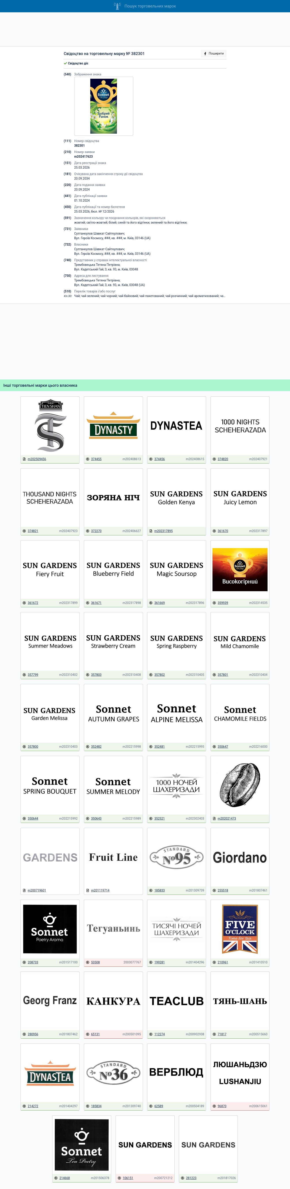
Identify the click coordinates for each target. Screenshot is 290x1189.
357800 (30, 747)
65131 (93, 1034)
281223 (188, 1178)
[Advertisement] (145, 29)
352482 (94, 747)
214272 (30, 1106)
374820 (220, 459)
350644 (30, 819)
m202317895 (161, 531)
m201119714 (97, 890)
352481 (157, 747)
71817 (219, 1034)
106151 (125, 1178)
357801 (220, 675)
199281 (157, 962)
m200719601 (34, 890)
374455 (94, 459)
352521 (157, 819)
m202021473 (224, 819)
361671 (94, 603)
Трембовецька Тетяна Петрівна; (97, 264)
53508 (93, 962)
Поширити (213, 53)
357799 (30, 675)
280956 (30, 1034)
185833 (157, 890)
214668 (62, 1178)
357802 (157, 675)
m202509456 (34, 459)
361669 (157, 603)
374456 (157, 459)
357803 (94, 675)
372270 (94, 531)
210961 (220, 962)
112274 (157, 1034)
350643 (94, 819)
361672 (30, 603)
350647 (220, 747)
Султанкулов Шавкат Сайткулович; (99, 233)
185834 (94, 1106)
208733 (30, 962)
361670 (220, 531)
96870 (219, 1106)
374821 (30, 531)
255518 (220, 890)
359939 (220, 603)
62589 (156, 1106)
